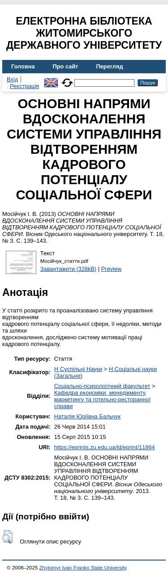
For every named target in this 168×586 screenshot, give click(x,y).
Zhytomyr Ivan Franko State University (83, 567)
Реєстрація (24, 86)
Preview (111, 269)
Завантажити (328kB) (68, 269)
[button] (7, 537)
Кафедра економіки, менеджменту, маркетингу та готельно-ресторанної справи (102, 399)
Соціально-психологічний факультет (102, 386)
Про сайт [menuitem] (65, 66)
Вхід (12, 79)
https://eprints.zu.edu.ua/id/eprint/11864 (104, 447)
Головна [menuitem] (23, 66)
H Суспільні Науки (78, 369)
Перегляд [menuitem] (109, 66)
